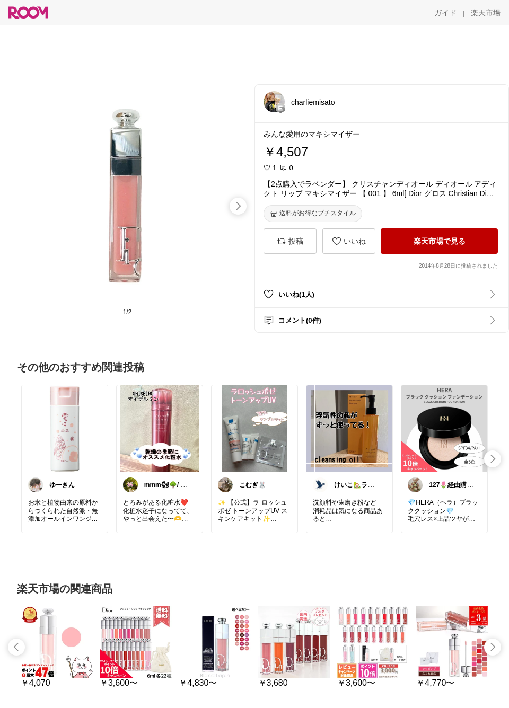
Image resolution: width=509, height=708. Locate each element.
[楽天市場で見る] (439, 241)
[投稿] (290, 241)
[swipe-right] (238, 206)
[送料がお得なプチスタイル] (313, 213)
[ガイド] (445, 12)
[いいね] (348, 241)
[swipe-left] (16, 647)
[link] (65, 428)
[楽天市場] (486, 12)
